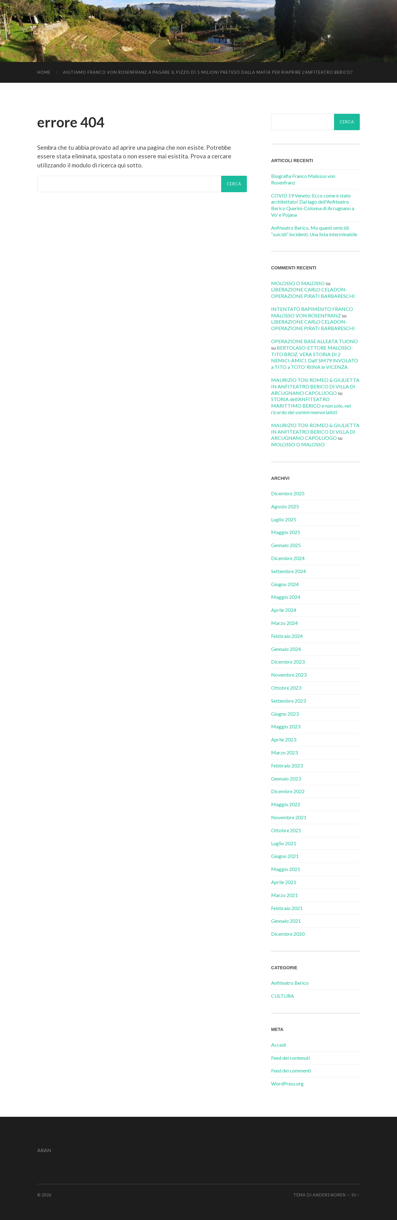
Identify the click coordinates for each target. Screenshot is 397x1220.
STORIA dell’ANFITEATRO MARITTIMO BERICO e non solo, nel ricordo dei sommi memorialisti (311, 405)
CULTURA (282, 996)
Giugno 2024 (285, 584)
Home (44, 72)
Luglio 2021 (283, 843)
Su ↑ (355, 1194)
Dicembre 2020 (288, 934)
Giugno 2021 (285, 856)
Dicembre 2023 (288, 662)
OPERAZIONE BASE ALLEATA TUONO (314, 341)
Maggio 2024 (285, 597)
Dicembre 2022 (288, 791)
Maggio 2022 (285, 804)
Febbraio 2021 (287, 908)
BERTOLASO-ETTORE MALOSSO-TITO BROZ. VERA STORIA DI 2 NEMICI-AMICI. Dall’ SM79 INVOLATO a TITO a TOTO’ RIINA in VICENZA (314, 357)
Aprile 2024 (283, 610)
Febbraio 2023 (287, 765)
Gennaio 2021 (286, 921)
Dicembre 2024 (288, 558)
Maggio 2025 (285, 532)
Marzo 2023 (284, 752)
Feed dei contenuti (290, 1058)
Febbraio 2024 (287, 636)
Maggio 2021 (285, 869)
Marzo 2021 (284, 895)
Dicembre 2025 (288, 493)
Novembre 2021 (288, 817)
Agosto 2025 (285, 506)
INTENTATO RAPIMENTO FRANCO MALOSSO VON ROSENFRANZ (312, 312)
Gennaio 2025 (286, 545)
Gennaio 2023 (286, 778)
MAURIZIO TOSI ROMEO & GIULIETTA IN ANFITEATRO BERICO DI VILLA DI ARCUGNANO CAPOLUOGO (315, 386)
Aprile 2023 (283, 739)
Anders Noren (329, 1194)
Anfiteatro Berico (290, 983)
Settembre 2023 (288, 701)
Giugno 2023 (285, 714)
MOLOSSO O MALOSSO (298, 283)
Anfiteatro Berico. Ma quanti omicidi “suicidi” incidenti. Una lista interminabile (314, 231)
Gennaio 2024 (286, 649)
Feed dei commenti (291, 1070)
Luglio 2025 (283, 519)
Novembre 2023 (288, 675)
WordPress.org (287, 1083)
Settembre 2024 (288, 571)
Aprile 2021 (283, 882)
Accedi (278, 1045)
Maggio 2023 (285, 726)
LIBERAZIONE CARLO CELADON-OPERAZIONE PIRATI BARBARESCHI (313, 292)
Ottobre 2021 (286, 830)
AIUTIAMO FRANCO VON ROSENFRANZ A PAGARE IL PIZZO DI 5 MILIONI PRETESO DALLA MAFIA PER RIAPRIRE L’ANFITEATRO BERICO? (208, 72)
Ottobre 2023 (286, 688)
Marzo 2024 (284, 623)
